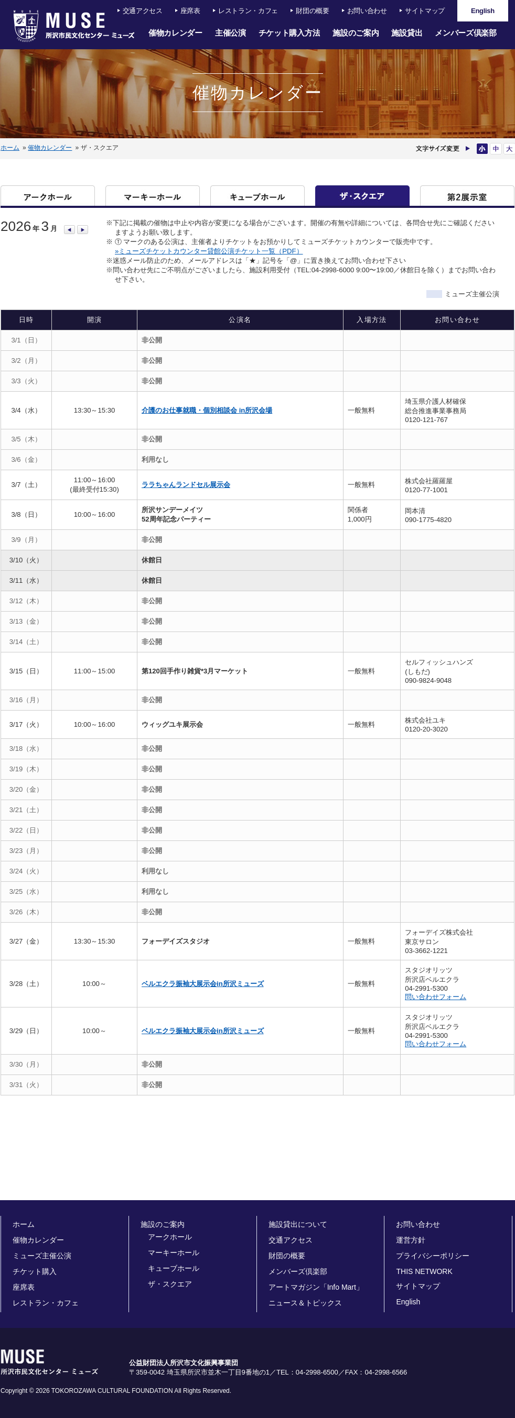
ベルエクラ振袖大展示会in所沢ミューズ (203, 984)
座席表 (190, 11)
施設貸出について (298, 1224)
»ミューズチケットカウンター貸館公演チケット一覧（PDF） (209, 251)
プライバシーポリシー (432, 1255)
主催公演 (230, 32)
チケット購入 (35, 1271)
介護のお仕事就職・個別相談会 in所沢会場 (207, 410)
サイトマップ (425, 11)
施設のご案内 (355, 32)
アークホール (48, 195)
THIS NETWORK (424, 1271)
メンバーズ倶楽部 (466, 32)
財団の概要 (312, 11)
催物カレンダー (175, 32)
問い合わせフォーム (435, 997)
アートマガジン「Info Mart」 (316, 1287)
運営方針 (410, 1240)
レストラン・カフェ (248, 11)
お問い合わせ (367, 11)
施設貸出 (406, 32)
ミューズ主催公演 (42, 1255)
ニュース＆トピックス (305, 1303)
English (408, 1302)
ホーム (10, 147)
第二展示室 (467, 195)
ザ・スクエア (362, 195)
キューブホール (257, 195)
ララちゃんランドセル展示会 (186, 485)
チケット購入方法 (289, 32)
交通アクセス (143, 11)
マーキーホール (152, 195)
